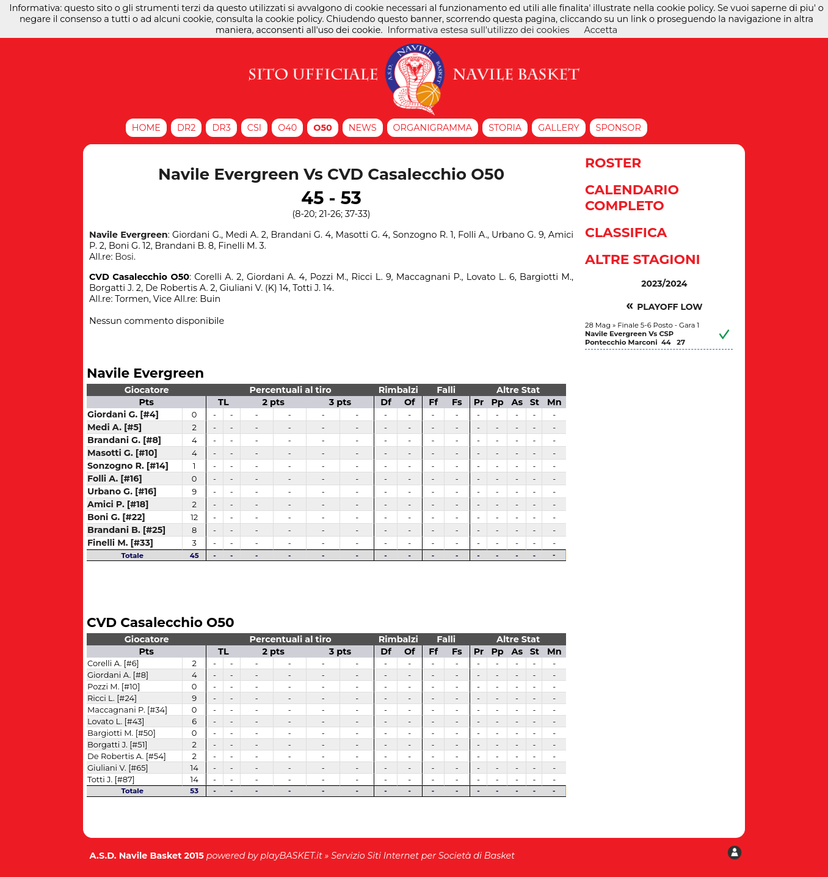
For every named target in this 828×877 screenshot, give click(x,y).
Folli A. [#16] (114, 478)
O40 (287, 127)
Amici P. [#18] (117, 504)
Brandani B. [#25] (126, 529)
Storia (504, 127)
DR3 (221, 127)
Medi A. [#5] (114, 427)
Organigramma (433, 127)
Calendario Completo (632, 197)
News (363, 127)
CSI (254, 127)
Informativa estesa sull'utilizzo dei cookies (478, 29)
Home (146, 127)
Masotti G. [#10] (122, 452)
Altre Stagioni (642, 259)
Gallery (558, 127)
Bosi (124, 256)
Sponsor (618, 127)
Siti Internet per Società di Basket (441, 855)
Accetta (601, 29)
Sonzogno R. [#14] (128, 465)
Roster (613, 163)
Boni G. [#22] (116, 517)
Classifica (626, 232)
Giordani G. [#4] (123, 414)
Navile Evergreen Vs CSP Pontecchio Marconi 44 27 (635, 338)
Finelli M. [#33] (120, 542)
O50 (322, 127)
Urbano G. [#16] (121, 491)
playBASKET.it (291, 855)
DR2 (186, 127)
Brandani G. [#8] (124, 440)
